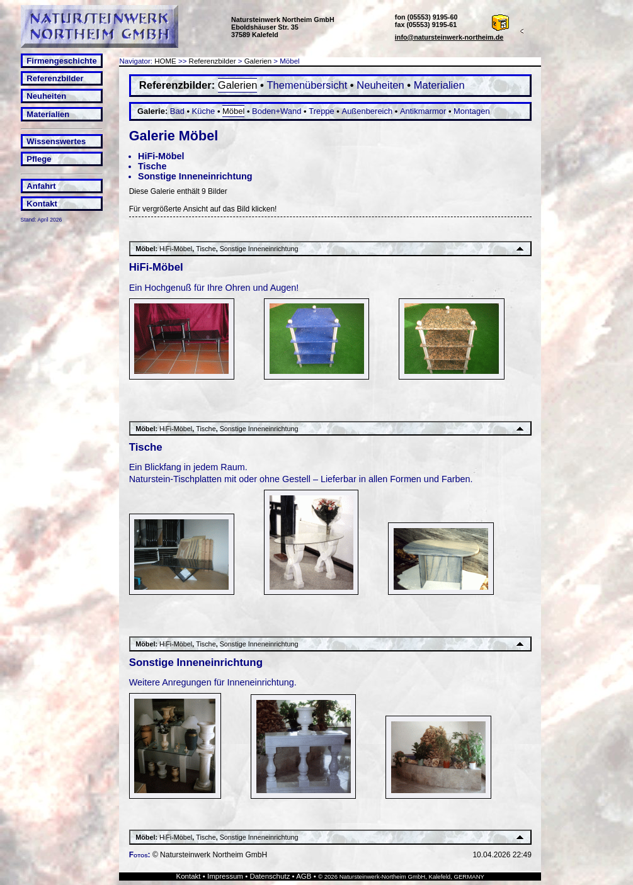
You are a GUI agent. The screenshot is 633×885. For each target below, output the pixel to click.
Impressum (225, 876)
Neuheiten (46, 96)
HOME (165, 61)
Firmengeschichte (61, 60)
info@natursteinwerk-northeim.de (449, 37)
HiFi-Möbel (161, 156)
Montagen (471, 111)
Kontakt (41, 203)
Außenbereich (367, 111)
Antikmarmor (423, 111)
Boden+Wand (276, 111)
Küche (203, 111)
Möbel (233, 111)
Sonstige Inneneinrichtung (195, 176)
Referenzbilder (54, 78)
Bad (177, 111)
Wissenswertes (56, 141)
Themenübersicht (306, 85)
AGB (303, 876)
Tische (152, 166)
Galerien (258, 61)
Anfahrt (40, 186)
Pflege (38, 159)
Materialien (47, 114)
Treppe (321, 111)
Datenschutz (269, 876)
